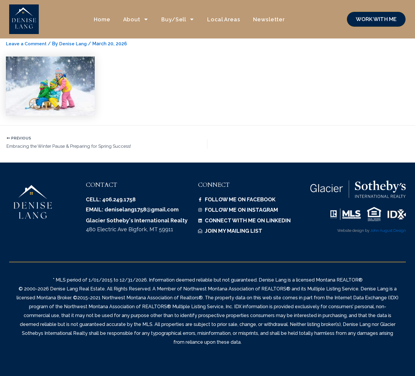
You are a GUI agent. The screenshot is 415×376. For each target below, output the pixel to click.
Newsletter (269, 19)
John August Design (388, 231)
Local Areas (223, 19)
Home (102, 19)
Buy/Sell (177, 19)
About (136, 19)
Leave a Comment (27, 43)
